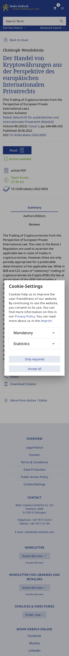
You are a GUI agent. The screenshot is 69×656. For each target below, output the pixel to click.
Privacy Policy (25, 316)
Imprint (46, 321)
